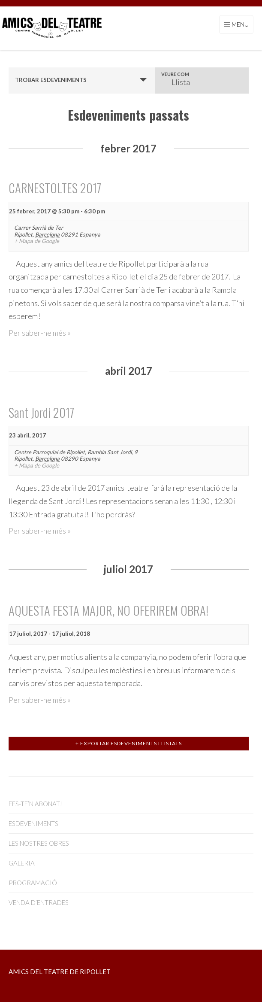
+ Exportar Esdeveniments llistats (128, 743)
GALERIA (22, 863)
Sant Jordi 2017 (41, 412)
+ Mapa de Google (36, 241)
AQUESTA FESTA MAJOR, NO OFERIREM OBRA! (108, 610)
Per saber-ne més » (40, 332)
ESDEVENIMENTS (33, 823)
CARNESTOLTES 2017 (55, 188)
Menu (240, 24)
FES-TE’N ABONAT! (35, 804)
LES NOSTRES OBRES (39, 843)
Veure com (175, 74)
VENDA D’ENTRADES (39, 902)
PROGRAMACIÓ (33, 883)
